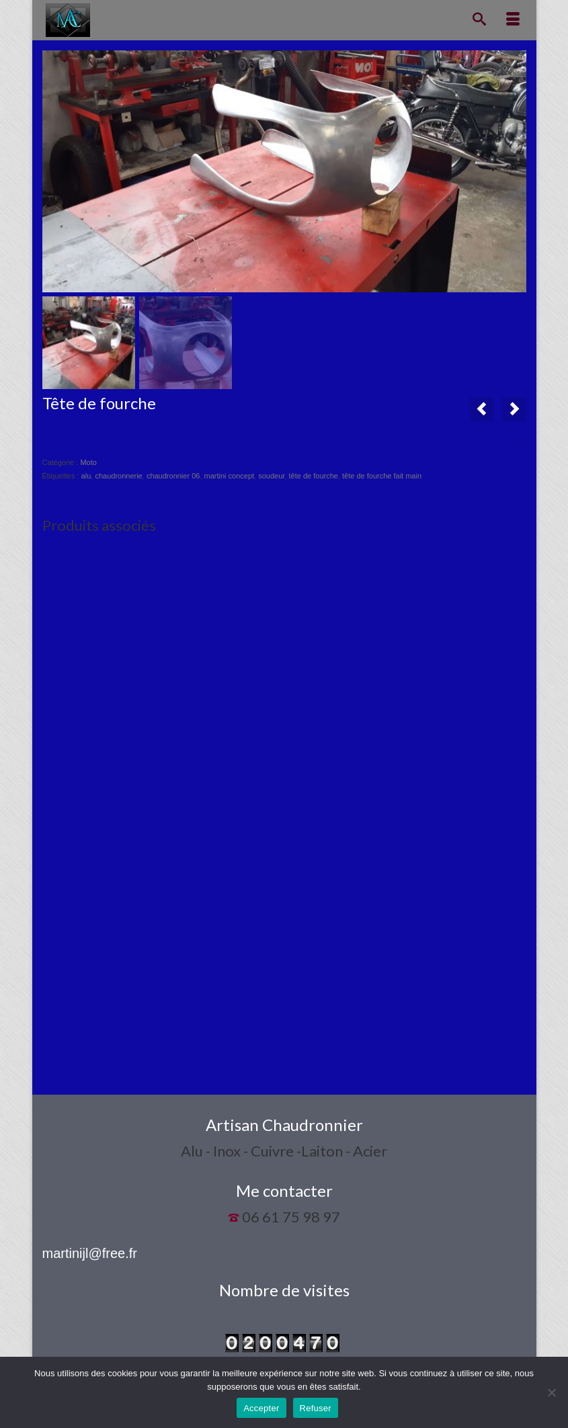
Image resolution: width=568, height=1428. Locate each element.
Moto (88, 462)
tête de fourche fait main (381, 476)
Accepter (261, 1408)
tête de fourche (313, 476)
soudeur (271, 476)
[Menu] (513, 20)
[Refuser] (551, 1392)
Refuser (315, 1408)
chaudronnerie (118, 476)
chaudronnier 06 (173, 476)
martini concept (229, 476)
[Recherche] (479, 20)
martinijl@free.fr (89, 1253)
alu (86, 476)
